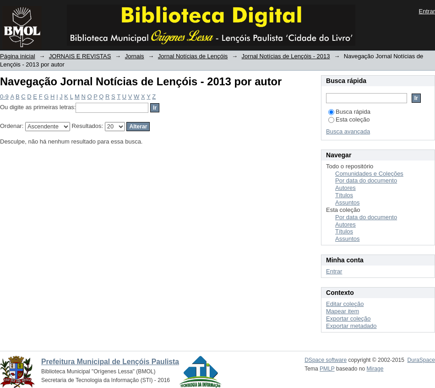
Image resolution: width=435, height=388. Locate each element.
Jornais (134, 56)
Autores (345, 187)
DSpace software (325, 360)
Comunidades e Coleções (369, 173)
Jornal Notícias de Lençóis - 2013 (286, 56)
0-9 (4, 96)
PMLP (327, 369)
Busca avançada (348, 131)
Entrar (427, 11)
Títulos (344, 195)
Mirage (375, 369)
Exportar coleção (348, 318)
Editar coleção (345, 303)
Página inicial (17, 56)
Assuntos (347, 202)
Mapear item (342, 311)
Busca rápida (349, 111)
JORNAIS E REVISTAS (80, 56)
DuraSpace (421, 360)
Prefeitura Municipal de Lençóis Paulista (110, 362)
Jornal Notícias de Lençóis (193, 56)
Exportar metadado (351, 325)
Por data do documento (366, 180)
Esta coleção (349, 119)
